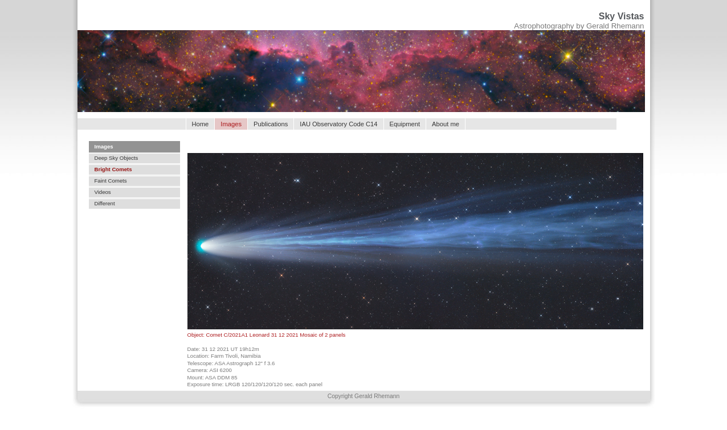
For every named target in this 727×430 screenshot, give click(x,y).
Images (104, 146)
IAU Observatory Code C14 (338, 124)
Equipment (405, 124)
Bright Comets (113, 169)
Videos (103, 192)
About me (445, 124)
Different (105, 203)
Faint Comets (111, 180)
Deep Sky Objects (116, 158)
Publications (271, 124)
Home (200, 124)
